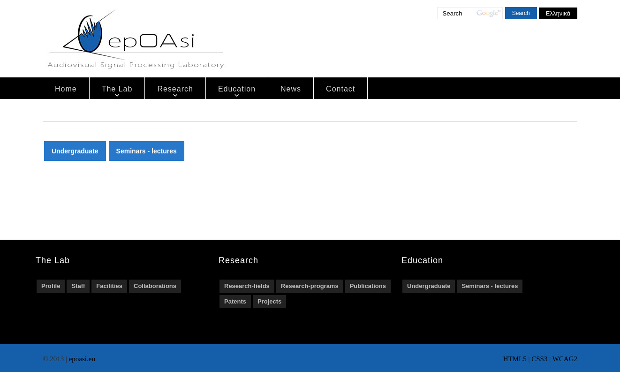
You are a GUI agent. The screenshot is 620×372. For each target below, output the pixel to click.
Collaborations (155, 285)
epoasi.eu (82, 359)
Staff (78, 285)
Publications (368, 285)
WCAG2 (564, 359)
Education (237, 89)
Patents (235, 301)
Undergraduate (75, 151)
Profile (50, 285)
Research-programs (310, 285)
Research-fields (247, 285)
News (290, 89)
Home (66, 89)
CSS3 (539, 359)
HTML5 (515, 359)
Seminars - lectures (146, 151)
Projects (269, 301)
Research (175, 89)
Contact (340, 89)
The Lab (117, 89)
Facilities (109, 285)
